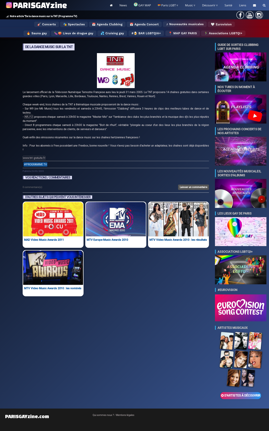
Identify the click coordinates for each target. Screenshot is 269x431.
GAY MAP (142, 5)
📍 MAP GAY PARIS (182, 33)
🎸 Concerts (46, 24)
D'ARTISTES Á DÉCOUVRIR (240, 395)
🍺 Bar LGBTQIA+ (147, 33)
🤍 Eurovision (221, 24)
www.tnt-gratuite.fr (34, 158)
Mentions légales (125, 415)
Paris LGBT (167, 5)
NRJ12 (29, 116)
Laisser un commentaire (193, 187)
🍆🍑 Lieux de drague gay (73, 33)
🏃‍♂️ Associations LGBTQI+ (223, 33)
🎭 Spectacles (74, 24)
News (123, 5)
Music (189, 5)
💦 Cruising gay (112, 33)
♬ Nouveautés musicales (185, 24)
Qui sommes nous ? (103, 415)
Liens (242, 5)
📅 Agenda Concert (144, 24)
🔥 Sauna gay (37, 33)
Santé (228, 5)
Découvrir (208, 5)
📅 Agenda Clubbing (107, 24)
